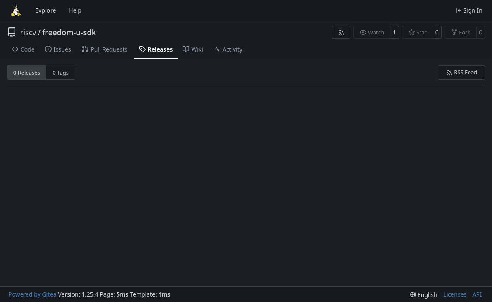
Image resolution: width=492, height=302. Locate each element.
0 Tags (61, 72)
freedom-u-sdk (69, 32)
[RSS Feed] (341, 32)
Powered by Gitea (32, 294)
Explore (45, 10)
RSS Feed (461, 72)
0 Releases (26, 72)
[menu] (424, 295)
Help (75, 10)
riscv (28, 32)
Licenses (455, 294)
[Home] (16, 10)
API (477, 294)
